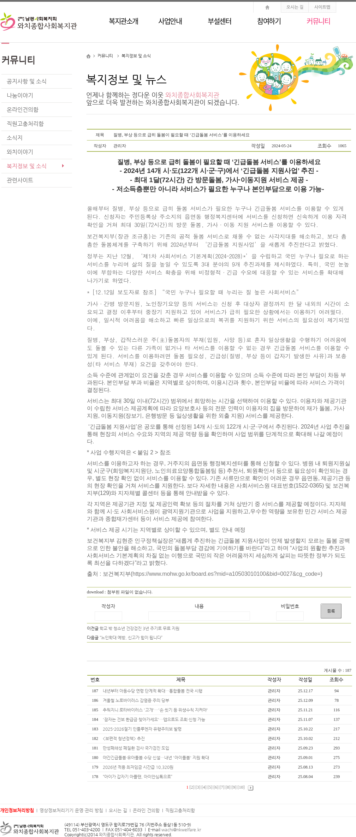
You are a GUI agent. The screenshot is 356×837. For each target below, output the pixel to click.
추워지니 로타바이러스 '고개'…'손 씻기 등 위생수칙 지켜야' (156, 709)
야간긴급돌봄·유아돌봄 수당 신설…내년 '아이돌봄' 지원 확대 (156, 757)
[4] (204, 787)
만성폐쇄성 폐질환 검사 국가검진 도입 (136, 748)
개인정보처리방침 (17, 810)
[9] (234, 787)
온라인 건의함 (146, 810)
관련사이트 (20, 180)
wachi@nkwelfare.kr (181, 829)
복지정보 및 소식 (27, 166)
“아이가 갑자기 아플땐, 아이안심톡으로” (138, 776)
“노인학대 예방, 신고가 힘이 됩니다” (131, 637)
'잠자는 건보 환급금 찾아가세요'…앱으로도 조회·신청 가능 (154, 719)
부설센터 (219, 21)
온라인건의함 (22, 109)
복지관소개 (123, 21)
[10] (241, 787)
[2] (192, 787)
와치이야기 (20, 152)
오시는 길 (118, 810)
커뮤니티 (318, 21)
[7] (222, 787)
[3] (198, 787)
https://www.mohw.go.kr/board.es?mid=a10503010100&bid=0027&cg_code (224, 574)
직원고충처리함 (25, 123)
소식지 (15, 137)
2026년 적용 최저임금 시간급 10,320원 (138, 767)
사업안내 (170, 21)
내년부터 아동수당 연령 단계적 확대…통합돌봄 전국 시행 (153, 690)
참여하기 (268, 21)
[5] (210, 787)
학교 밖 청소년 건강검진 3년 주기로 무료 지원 (139, 628)
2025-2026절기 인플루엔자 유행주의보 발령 (143, 729)
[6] (216, 787)
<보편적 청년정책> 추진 (124, 738)
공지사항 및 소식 (27, 81)
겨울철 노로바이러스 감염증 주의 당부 (136, 700)
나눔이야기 (20, 95)
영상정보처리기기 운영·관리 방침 (71, 810)
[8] (228, 787)
